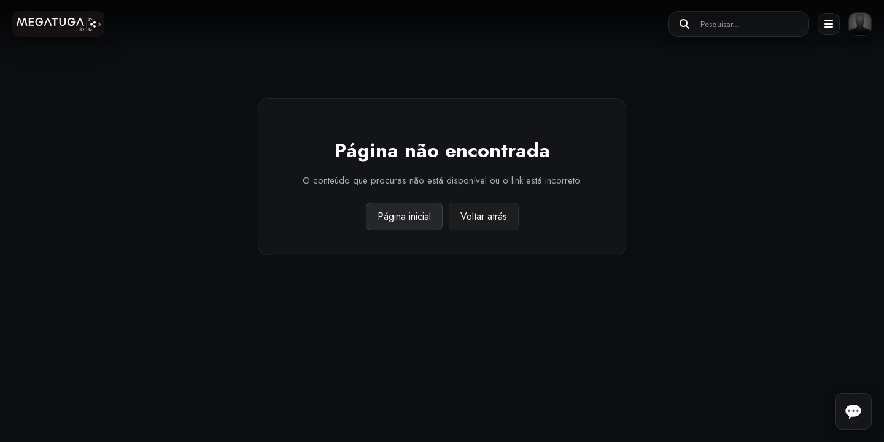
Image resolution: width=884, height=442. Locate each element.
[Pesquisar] (684, 24)
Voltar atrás (483, 216)
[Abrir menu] (829, 24)
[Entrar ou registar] (860, 24)
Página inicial (404, 216)
